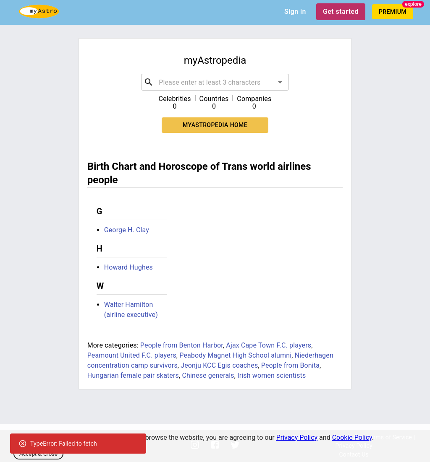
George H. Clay (126, 230)
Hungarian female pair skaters (133, 375)
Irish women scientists (271, 375)
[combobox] (215, 82)
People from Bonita (290, 365)
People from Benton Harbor (181, 345)
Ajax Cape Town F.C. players (268, 345)
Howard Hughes (128, 267)
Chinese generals (208, 375)
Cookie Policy (352, 437)
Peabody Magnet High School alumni (235, 355)
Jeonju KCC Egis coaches (219, 365)
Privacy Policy (297, 437)
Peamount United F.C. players (131, 355)
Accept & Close (38, 454)
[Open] (280, 82)
